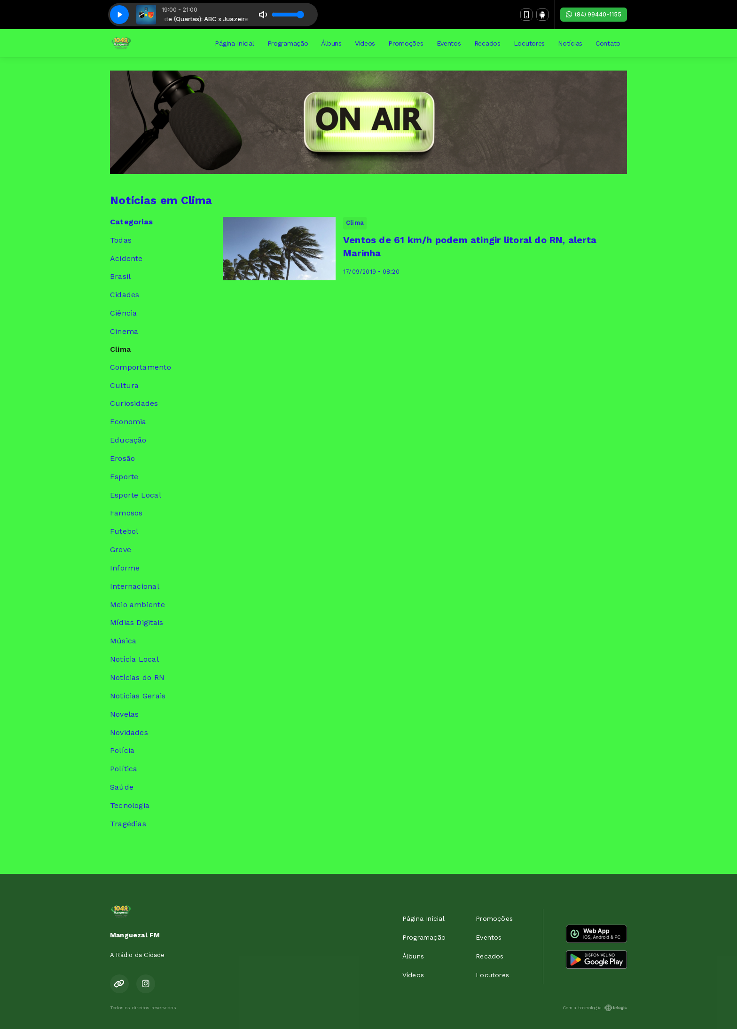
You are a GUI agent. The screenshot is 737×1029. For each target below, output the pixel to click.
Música (123, 640)
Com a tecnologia (595, 1008)
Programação (287, 43)
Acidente (126, 258)
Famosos (126, 512)
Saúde (121, 787)
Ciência (123, 313)
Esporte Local (135, 495)
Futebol (124, 531)
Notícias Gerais (137, 695)
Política (124, 768)
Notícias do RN (137, 677)
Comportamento (140, 367)
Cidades (124, 294)
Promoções (405, 43)
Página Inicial (234, 43)
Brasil (120, 276)
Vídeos (365, 43)
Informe (125, 567)
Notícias (570, 43)
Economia (128, 421)
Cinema (124, 331)
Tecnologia (129, 805)
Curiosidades (134, 403)
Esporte (124, 476)
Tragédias (128, 823)
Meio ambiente (137, 604)
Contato (608, 43)
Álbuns (331, 43)
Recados (487, 43)
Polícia (122, 750)
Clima (120, 349)
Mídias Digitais (136, 622)
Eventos (449, 43)
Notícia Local (134, 659)
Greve (120, 549)
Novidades (129, 732)
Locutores (529, 43)
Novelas (124, 714)
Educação (128, 439)
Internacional (134, 586)
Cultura (124, 385)
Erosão (122, 458)
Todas (121, 240)
